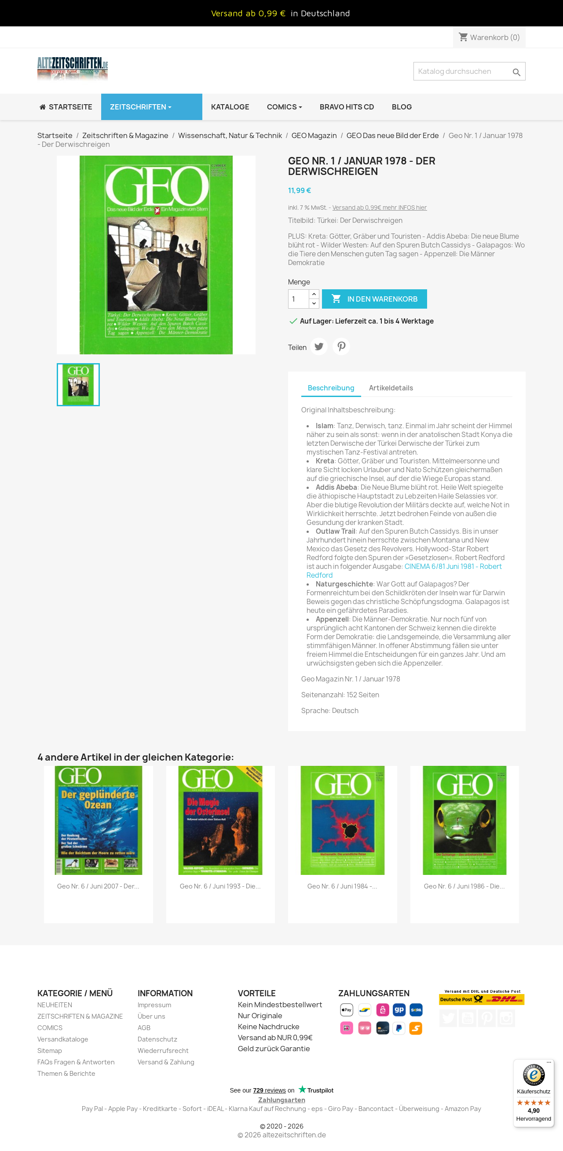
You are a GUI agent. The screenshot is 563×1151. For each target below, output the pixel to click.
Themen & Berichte (66, 1073)
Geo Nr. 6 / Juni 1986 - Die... (464, 886)
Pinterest (341, 346)
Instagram (506, 1018)
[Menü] (549, 1064)
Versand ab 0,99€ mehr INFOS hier (380, 207)
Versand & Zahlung (166, 1062)
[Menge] (298, 299)
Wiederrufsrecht (163, 1050)
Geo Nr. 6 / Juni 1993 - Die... (220, 886)
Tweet (319, 346)
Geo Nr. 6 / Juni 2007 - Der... (98, 886)
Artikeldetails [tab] (391, 388)
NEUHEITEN (54, 1005)
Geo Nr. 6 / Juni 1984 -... (342, 886)
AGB (144, 1028)
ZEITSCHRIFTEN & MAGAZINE (80, 1016)
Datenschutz (157, 1039)
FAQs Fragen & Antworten (76, 1062)
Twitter (448, 1018)
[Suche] (469, 71)
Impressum (154, 1005)
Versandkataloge (62, 1039)
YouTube (467, 1018)
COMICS (49, 1028)
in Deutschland (320, 13)
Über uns (151, 1016)
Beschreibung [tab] (331, 388)
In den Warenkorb (374, 299)
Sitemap (49, 1050)
